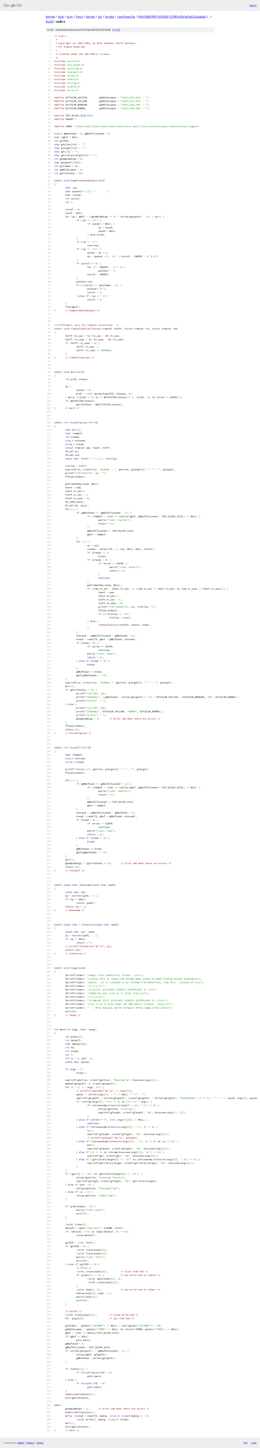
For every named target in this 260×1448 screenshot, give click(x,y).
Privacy (30, 1442)
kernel (50, 17)
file (116, 29)
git (100, 17)
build (49, 21)
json (254, 1442)
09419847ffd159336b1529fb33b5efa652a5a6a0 (172, 17)
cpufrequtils (126, 17)
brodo (109, 17)
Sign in (253, 5)
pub (61, 17)
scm (70, 17)
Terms (39, 1442)
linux (79, 17)
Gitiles (20, 1442)
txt (245, 1442)
